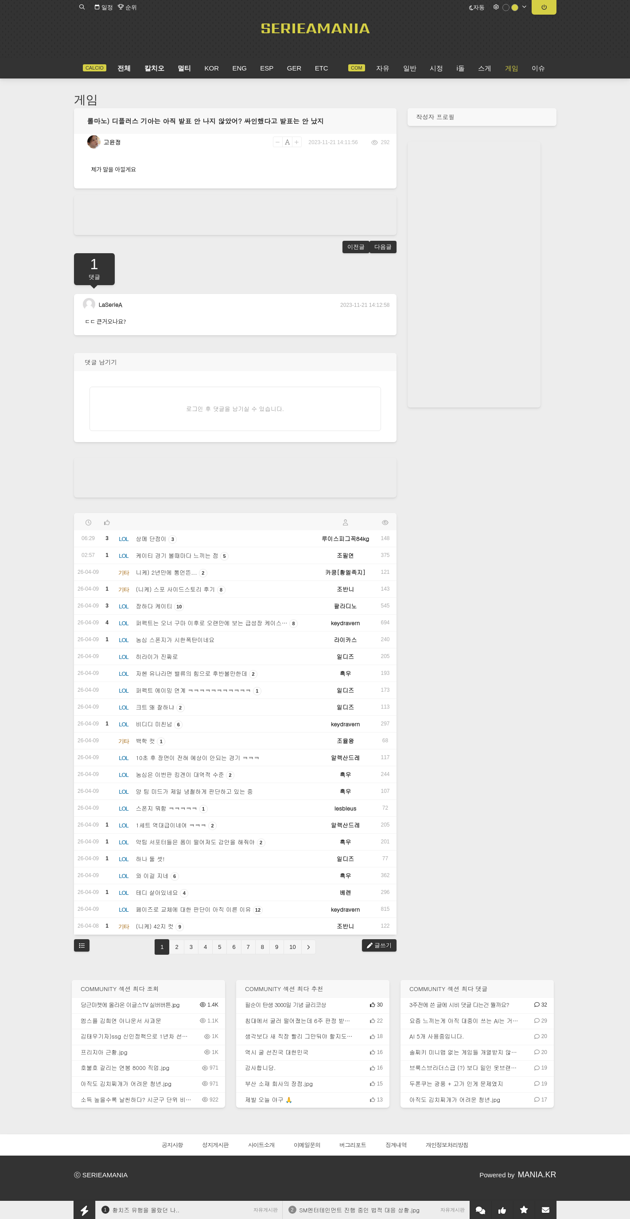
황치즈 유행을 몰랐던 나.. (146, 1210)
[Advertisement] (235, 215)
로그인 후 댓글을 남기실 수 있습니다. (235, 408)
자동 (477, 7)
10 (292, 947)
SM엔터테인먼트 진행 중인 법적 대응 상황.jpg (359, 1210)
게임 (86, 99)
